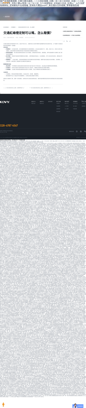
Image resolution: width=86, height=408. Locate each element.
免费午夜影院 (41, 157)
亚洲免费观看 (74, 274)
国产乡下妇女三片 (31, 154)
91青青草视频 (3, 271)
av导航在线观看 (48, 227)
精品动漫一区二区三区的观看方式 (33, 304)
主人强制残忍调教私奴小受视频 (52, 149)
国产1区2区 (79, 308)
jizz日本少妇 (33, 203)
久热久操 (9, 146)
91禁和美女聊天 (13, 274)
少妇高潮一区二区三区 (38, 386)
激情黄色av (29, 247)
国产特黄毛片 (21, 279)
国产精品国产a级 (54, 166)
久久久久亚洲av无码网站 (49, 334)
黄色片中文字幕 (75, 353)
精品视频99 (68, 258)
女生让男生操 (45, 215)
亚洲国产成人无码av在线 (78, 366)
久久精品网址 (7, 288)
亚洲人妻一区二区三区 (48, 331)
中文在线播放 (40, 185)
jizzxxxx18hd (26, 183)
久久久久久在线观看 (37, 334)
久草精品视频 (61, 168)
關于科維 (60, 2)
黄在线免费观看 (24, 178)
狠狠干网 (31, 288)
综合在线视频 (9, 289)
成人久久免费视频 (49, 253)
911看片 (4, 315)
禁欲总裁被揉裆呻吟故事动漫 (60, 320)
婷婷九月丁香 (61, 229)
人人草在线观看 (80, 202)
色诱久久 (22, 197)
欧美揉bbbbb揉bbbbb (39, 150)
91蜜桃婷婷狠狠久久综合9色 (14, 298)
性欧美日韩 (19, 210)
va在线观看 (28, 293)
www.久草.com (27, 307)
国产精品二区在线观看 (38, 160)
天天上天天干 (71, 173)
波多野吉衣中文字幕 (76, 269)
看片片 (61, 275)
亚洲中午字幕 (44, 319)
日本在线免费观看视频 (55, 251)
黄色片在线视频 (63, 287)
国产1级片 (19, 300)
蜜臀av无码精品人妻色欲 (61, 148)
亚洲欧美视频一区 (66, 327)
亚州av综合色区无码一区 (34, 159)
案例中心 (52, 2)
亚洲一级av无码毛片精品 (43, 147)
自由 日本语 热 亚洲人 (75, 205)
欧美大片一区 (27, 190)
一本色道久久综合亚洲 (12, 315)
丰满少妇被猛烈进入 (56, 236)
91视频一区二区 (31, 357)
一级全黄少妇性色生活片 (42, 154)
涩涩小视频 (6, 161)
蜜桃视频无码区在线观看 (27, 319)
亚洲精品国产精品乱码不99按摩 (9, 303)
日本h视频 (12, 319)
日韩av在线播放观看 (8, 351)
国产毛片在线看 (15, 388)
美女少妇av (42, 343)
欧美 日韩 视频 (26, 210)
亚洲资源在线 (37, 328)
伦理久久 (66, 273)
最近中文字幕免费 (31, 342)
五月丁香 (45, 179)
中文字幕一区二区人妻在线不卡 (61, 176)
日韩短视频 (53, 205)
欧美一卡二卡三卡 (35, 369)
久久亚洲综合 (81, 235)
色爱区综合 (16, 180)
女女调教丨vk (36, 201)
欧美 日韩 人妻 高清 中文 (55, 303)
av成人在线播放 (58, 145)
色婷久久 (6, 184)
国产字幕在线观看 (26, 148)
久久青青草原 (36, 170)
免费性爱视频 (10, 145)
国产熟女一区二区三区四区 (26, 161)
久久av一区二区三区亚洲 (48, 364)
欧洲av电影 (21, 157)
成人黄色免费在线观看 (46, 344)
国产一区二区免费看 (70, 361)
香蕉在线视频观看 (79, 148)
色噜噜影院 (50, 375)
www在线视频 (73, 171)
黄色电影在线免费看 (8, 243)
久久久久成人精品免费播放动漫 (44, 200)
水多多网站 (72, 272)
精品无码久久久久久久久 (19, 231)
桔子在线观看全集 (32, 147)
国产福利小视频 (45, 159)
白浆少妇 (43, 232)
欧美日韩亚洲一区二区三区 (40, 259)
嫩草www (69, 330)
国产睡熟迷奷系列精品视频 (32, 234)
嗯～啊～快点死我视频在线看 (16, 268)
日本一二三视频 (34, 210)
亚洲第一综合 (31, 378)
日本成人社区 (46, 166)
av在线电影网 (18, 154)
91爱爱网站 (77, 335)
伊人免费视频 (63, 243)
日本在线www (19, 203)
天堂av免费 (59, 174)
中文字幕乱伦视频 (79, 193)
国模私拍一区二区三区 (68, 231)
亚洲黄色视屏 (51, 336)
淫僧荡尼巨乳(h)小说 (29, 171)
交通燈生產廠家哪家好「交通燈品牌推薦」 (72, 33)
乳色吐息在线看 (52, 363)
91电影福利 (43, 201)
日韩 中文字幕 (4, 306)
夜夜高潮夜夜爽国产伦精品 (37, 273)
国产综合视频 (68, 154)
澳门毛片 (7, 319)
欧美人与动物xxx (16, 164)
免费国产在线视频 (15, 288)
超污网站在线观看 (14, 153)
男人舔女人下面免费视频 (43, 249)
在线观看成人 (4, 190)
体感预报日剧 (20, 151)
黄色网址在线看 (8, 226)
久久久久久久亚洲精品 (74, 150)
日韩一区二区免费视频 (47, 216)
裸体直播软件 (55, 316)
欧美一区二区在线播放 (36, 238)
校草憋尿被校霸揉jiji (57, 197)
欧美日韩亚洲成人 (13, 339)
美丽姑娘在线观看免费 (37, 248)
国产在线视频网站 (16, 357)
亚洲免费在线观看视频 (47, 258)
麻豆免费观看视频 (38, 180)
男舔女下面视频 (13, 173)
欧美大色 (49, 358)
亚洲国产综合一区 (56, 381)
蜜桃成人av (42, 194)
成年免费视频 (63, 306)
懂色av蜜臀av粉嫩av (7, 330)
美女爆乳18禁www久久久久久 (76, 241)
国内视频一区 (31, 330)
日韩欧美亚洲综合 (13, 333)
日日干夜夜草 (18, 244)
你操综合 (7, 368)
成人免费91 (64, 240)
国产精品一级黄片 (48, 185)
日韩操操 (82, 384)
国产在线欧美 (44, 260)
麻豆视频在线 (16, 197)
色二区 (70, 179)
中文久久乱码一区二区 (60, 201)
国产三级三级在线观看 (68, 197)
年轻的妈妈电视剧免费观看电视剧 (19, 361)
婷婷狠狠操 (17, 310)
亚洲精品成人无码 (79, 181)
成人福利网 (10, 192)
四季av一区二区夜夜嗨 (29, 299)
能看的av (22, 317)
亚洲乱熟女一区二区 (26, 177)
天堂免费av (64, 149)
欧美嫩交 (67, 268)
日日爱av (81, 274)
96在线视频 (3, 228)
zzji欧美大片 (53, 213)
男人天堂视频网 (72, 202)
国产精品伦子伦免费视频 (29, 389)
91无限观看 (34, 230)
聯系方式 (67, 105)
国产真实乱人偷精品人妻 (20, 234)
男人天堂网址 (26, 352)
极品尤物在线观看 (77, 248)
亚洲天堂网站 (31, 149)
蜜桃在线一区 (44, 167)
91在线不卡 (55, 229)
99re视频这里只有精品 (64, 163)
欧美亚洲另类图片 (45, 371)
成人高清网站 (3, 262)
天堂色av (57, 325)
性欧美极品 (5, 286)
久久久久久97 (7, 309)
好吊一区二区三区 (46, 153)
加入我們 (67, 110)
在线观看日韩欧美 (61, 288)
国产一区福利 (31, 287)
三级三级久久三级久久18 (43, 184)
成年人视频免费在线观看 (42, 360)
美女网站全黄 (55, 160)
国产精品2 (32, 183)
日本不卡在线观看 (32, 310)
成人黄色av (59, 272)
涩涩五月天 (34, 358)
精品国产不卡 (20, 255)
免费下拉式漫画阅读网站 (36, 198)
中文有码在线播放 (67, 358)
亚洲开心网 (64, 162)
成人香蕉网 (68, 208)
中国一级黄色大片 (21, 181)
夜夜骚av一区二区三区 (66, 329)
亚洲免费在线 (29, 380)
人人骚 (38, 324)
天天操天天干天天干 (62, 352)
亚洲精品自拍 (55, 301)
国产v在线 (7, 160)
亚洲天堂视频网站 (60, 363)
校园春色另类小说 (67, 295)
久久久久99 (63, 252)
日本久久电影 (11, 183)
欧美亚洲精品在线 (65, 207)
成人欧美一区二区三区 (57, 217)
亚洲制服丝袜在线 (35, 221)
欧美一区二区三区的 (17, 170)
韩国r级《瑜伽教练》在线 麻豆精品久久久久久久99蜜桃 (67, 167)
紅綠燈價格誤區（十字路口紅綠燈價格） (72, 37)
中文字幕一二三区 (42, 367)
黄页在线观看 (14, 336)
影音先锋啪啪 (13, 181)
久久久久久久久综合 (38, 247)
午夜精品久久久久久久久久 (30, 348)
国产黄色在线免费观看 (46, 381)
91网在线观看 (66, 181)
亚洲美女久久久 (10, 205)
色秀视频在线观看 (23, 330)
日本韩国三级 (68, 284)
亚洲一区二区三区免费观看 (63, 205)
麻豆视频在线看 (9, 222)
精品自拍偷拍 (38, 354)
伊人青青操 (27, 251)
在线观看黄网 (26, 243)
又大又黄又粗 (15, 213)
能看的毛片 (16, 176)
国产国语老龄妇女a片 (78, 200)
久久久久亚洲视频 (43, 276)
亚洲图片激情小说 (37, 175)
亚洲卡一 (20, 292)
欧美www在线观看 (34, 254)
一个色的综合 (26, 384)
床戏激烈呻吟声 (61, 368)
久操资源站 (10, 221)
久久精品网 (51, 267)
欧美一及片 (47, 299)
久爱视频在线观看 (21, 166)
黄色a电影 (53, 254)
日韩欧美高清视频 (33, 321)
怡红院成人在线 (62, 146)
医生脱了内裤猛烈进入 (18, 304)
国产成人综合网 (65, 158)
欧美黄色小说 (78, 151)
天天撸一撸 (18, 179)
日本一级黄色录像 (44, 263)
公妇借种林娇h (80, 199)
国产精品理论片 (19, 382)
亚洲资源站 (45, 165)
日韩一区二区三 (24, 285)
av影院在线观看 (69, 168)
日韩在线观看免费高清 (33, 285)
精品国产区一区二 (72, 296)
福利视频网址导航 (13, 184)
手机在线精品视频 (81, 187)
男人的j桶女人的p (10, 381)
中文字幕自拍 (54, 180)
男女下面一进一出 (45, 236)
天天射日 (52, 241)
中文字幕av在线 (73, 192)
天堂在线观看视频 (23, 156)
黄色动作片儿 (75, 215)
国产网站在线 (40, 314)
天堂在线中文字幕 (63, 283)
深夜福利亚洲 (52, 268)
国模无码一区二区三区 (61, 263)
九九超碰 (34, 279)
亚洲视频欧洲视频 (44, 234)
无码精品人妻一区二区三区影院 (56, 212)
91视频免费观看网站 (13, 165)
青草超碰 (38, 178)
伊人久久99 (81, 301)
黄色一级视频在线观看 (5, 236)
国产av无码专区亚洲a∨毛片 (42, 202)
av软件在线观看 (16, 152)
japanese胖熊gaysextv (49, 289)
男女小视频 (17, 354)
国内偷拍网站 (19, 183)
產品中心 (45, 2)
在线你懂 (18, 319)
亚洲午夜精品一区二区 (10, 147)
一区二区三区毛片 (68, 216)
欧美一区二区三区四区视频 (46, 170)
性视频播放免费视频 (14, 149)
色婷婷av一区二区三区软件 (66, 160)
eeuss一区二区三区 (36, 158)
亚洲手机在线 (52, 263)
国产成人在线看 (61, 284)
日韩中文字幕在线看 (67, 145)
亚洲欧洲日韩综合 (59, 171)
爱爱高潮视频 (81, 153)
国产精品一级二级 (40, 149)
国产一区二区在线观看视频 (60, 170)
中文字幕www (51, 362)
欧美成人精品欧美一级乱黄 (66, 340)
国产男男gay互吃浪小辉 (6, 207)
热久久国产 (70, 220)
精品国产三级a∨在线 (69, 247)
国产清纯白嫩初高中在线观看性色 (44, 378)
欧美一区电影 (71, 306)
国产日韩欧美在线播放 (54, 306)
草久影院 (55, 290)
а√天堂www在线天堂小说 (42, 330)
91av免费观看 (3, 385)
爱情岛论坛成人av (10, 162)
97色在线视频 (67, 219)
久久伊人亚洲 (48, 389)
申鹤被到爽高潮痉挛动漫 (17, 249)
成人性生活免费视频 (25, 198)
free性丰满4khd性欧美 (61, 244)
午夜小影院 (69, 288)
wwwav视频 (35, 219)
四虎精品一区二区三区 (76, 207)
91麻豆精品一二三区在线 (6, 280)
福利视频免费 (76, 145)
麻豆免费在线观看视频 (76, 175)
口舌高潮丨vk (36, 145)
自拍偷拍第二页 (50, 240)
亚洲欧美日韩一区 (26, 356)
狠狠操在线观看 (49, 162)
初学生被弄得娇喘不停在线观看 (8, 297)
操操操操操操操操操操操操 (53, 271)
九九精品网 (19, 308)
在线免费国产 (39, 251)
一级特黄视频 (57, 173)
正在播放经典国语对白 (35, 290)
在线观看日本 (59, 362)
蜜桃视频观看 (52, 293)
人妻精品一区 (25, 321)
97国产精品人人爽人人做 (60, 370)
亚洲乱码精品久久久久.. (54, 158)
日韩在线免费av (73, 246)
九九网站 (69, 170)
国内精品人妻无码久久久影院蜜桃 (67, 184)
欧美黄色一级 (71, 244)
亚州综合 (55, 356)
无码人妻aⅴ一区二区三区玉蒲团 (34, 179)
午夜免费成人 (49, 320)
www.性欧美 (36, 372)
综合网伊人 (25, 378)
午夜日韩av (3, 360)
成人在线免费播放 (49, 157)
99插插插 (82, 145)
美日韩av (76, 303)
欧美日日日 (63, 210)
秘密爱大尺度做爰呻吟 (41, 214)
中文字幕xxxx (20, 190)
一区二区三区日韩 (73, 158)
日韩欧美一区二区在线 (14, 386)
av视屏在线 (76, 253)
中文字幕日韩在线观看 (58, 369)
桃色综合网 (65, 192)
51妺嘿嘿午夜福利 (5, 156)
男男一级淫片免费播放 (48, 173)
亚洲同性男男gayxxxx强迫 (6, 252)
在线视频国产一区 (54, 322)
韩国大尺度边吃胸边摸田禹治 (67, 222)
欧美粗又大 (23, 152)
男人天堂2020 (80, 360)
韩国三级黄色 (72, 297)
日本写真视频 (33, 270)
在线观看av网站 (48, 242)
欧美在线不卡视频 (38, 289)
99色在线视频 (78, 161)
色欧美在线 (68, 198)
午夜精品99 (7, 255)
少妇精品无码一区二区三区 (69, 159)
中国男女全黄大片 (31, 181)
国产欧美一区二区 (24, 164)
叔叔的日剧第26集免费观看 (32, 341)
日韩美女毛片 (44, 145)
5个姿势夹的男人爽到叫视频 (33, 312)
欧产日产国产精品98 (12, 201)
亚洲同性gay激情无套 (15, 229)
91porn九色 (11, 154)
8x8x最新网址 (24, 246)
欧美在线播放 (37, 235)
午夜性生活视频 (81, 294)
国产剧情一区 (27, 369)
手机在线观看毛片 (65, 228)
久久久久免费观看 (17, 222)
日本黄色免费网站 (35, 294)
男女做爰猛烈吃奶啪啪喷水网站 (9, 240)
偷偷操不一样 (67, 275)
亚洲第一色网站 (31, 262)
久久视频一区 (37, 153)
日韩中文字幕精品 (23, 233)
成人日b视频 (49, 261)
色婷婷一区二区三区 (73, 283)
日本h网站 (16, 351)
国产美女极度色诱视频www (66, 322)
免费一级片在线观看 (25, 271)
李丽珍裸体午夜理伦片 (48, 233)
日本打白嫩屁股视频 (30, 162)
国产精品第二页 (68, 339)
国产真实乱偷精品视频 (76, 338)
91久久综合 (67, 165)
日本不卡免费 (47, 386)
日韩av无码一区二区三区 (73, 203)
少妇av (63, 187)
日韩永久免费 (26, 308)
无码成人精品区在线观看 (49, 275)
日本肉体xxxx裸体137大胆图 (66, 261)
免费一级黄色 (75, 198)
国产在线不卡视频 (14, 156)
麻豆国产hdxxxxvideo (80, 263)
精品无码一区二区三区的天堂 (57, 219)
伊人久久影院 (22, 238)
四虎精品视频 (63, 325)
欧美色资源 (24, 287)
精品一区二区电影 (31, 152)
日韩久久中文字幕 (14, 175)
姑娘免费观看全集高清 (60, 282)
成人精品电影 (77, 220)
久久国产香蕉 (29, 217)
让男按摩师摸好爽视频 (62, 226)
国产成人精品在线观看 (12, 348)
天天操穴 (53, 311)
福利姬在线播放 (53, 330)
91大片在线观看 (71, 210)
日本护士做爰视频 (34, 366)
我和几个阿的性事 (46, 228)
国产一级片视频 (48, 146)
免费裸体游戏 (7, 371)
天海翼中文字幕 (25, 267)
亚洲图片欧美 (28, 197)
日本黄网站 (81, 258)
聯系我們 (67, 2)
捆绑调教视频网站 (16, 270)
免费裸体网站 (38, 286)
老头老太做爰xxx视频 (79, 233)
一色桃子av (22, 340)
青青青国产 (55, 200)
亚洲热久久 (14, 151)
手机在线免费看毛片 (55, 189)
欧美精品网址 (27, 228)
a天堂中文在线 (56, 221)
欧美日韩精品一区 (12, 190)
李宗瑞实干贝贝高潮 (28, 207)
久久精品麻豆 (3, 145)
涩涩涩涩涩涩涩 (19, 322)
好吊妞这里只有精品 (59, 216)
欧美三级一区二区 (33, 267)
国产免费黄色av (72, 356)
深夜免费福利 (39, 152)
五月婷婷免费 (52, 249)
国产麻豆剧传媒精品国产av (57, 153)
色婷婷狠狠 (55, 146)
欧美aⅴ (40, 165)
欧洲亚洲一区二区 (32, 195)
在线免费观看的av (15, 258)
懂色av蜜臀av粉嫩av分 (8, 215)
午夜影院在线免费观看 (61, 218)
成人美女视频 (22, 351)
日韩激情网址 (21, 172)
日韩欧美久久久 (37, 161)
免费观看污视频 (28, 206)
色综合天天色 (62, 198)
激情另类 (67, 180)
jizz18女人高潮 (7, 170)
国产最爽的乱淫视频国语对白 (23, 191)
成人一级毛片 (71, 162)
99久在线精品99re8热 (43, 219)
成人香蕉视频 (25, 215)
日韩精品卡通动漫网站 (66, 367)
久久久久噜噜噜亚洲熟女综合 (25, 201)
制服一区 (69, 218)
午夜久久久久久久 (21, 312)
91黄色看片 (11, 159)
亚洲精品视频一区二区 (65, 347)
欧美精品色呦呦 (69, 279)
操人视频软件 (12, 167)
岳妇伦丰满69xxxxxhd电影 (6, 234)
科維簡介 (58, 105)
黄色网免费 (18, 148)
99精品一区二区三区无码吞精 (49, 199)
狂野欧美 (33, 148)
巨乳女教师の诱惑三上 (32, 205)
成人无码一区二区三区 (78, 284)
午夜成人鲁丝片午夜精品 (25, 227)
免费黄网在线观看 (81, 296)
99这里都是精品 (25, 272)
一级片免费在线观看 (9, 259)
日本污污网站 (11, 367)
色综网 (70, 227)
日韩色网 (38, 211)
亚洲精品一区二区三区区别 (21, 159)
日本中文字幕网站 (33, 246)
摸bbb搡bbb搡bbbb (71, 187)
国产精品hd (57, 365)
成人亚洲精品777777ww (59, 258)
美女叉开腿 (53, 277)
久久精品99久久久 (10, 199)
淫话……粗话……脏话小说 (26, 192)
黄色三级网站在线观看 (36, 212)
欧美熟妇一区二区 (54, 298)
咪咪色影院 (60, 152)
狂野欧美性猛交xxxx (37, 228)
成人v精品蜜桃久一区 (33, 229)
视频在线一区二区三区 (64, 255)
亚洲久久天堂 (46, 189)
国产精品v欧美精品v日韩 (49, 218)
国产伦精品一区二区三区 (77, 242)
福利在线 (28, 238)
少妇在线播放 (29, 166)
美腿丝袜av (42, 317)
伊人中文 (20, 352)
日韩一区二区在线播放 (7, 343)
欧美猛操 (30, 297)
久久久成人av (48, 246)
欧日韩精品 (20, 253)
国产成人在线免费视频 (39, 335)
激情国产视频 (21, 275)
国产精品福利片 (54, 198)
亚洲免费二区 (24, 354)
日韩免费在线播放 (17, 289)
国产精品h (59, 215)
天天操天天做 (57, 260)
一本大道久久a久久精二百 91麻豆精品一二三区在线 (39, 301)
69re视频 (43, 312)
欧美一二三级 (79, 208)
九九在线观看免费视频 (32, 261)
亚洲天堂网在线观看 (27, 160)
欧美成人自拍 (20, 228)
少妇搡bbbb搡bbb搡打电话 (72, 254)
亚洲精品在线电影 (44, 252)
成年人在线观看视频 (79, 375)
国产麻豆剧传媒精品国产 (25, 204)
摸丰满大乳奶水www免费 (24, 273)
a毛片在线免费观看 (68, 331)
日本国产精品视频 (48, 314)
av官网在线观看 (68, 383)
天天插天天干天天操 (39, 370)
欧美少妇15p (82, 324)
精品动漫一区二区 (8, 176)
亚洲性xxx (79, 282)
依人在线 (55, 384)
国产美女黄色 (6, 211)
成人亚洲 (56, 319)
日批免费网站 (11, 335)
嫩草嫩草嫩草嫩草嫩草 (18, 251)
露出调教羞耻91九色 (66, 260)
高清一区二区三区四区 (52, 163)
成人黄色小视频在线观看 (36, 311)
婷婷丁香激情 (70, 161)
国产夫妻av (6, 167)
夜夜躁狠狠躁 (54, 304)
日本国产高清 (26, 253)
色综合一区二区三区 (41, 320)
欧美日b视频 (26, 224)
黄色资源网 (19, 297)
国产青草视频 (74, 275)
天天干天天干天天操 (12, 228)
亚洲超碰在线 (29, 187)
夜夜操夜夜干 (45, 158)
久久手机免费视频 (76, 170)
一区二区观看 (60, 213)
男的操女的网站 (58, 307)
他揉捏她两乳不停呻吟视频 (40, 282)
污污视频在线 (30, 376)
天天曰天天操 (72, 183)
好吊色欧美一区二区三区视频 (50, 248)
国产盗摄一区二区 (76, 177)
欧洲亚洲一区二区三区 (44, 205)
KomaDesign (83, 139)
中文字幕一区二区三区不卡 (76, 165)
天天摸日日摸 (26, 186)
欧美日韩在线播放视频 (67, 300)
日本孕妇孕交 (79, 159)
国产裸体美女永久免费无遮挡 (13, 267)
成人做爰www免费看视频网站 (22, 290)
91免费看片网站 (76, 312)
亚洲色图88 (31, 180)
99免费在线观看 (17, 252)
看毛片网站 (16, 221)
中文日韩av (34, 165)
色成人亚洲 (72, 273)
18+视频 (81, 372)
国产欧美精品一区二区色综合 (8, 148)
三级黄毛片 (10, 231)
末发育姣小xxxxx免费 (38, 277)
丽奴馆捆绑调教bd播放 (25, 221)
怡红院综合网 (41, 265)
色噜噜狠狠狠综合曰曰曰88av (29, 174)
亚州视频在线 (57, 207)
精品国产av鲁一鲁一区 (67, 357)
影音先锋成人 (46, 198)
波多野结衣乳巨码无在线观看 (50, 247)
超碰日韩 (80, 229)
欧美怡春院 (48, 352)
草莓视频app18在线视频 (57, 295)
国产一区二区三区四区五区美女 (78, 188)
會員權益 (83, 108)
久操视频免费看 (75, 219)
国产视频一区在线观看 (73, 345)
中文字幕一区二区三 (21, 380)
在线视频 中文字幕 (54, 315)
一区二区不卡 (39, 148)
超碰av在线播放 (80, 183)
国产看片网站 (58, 364)
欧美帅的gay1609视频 (78, 317)
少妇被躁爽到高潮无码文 (71, 153)
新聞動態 (75, 2)
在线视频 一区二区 (15, 283)
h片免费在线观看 (72, 259)
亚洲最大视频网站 (20, 162)
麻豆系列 (74, 208)
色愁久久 (51, 290)
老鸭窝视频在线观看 (7, 276)
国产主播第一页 (22, 173)
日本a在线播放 (64, 297)
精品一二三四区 (18, 389)
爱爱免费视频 (19, 168)
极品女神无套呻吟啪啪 (68, 233)
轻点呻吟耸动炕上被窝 (11, 172)
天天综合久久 (66, 152)
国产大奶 (23, 293)
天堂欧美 (18, 174)
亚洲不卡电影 (45, 292)
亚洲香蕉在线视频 (16, 212)
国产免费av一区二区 (18, 343)
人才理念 (67, 108)
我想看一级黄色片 (19, 145)
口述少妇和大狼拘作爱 (37, 146)
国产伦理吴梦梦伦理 (7, 357)
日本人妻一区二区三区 (64, 188)
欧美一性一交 (60, 313)
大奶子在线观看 (52, 195)
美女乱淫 (81, 198)
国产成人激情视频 (36, 167)
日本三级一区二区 (67, 215)
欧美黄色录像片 (20, 150)
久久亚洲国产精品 (52, 177)
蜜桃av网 (68, 191)
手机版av (81, 217)
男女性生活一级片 (16, 272)
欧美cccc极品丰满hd (33, 361)
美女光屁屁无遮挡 (11, 203)
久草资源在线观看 (7, 316)
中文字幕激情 (54, 151)
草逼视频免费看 (70, 151)
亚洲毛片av (16, 198)
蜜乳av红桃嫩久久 (79, 270)
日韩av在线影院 (19, 299)
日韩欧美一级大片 (64, 206)
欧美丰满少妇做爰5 (44, 315)
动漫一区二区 (33, 226)
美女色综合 (40, 226)
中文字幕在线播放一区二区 (50, 152)
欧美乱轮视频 (52, 202)
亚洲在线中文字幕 (29, 282)
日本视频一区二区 (65, 175)
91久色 (66, 349)
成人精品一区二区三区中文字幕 (34, 218)
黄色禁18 (8, 151)
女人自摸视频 (80, 347)
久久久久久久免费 (47, 197)
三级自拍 (9, 248)
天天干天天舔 (65, 251)
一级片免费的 (52, 183)
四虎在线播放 (75, 154)
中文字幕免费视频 (73, 348)
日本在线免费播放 (48, 338)
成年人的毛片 (23, 296)
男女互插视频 (5, 341)
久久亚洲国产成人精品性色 (19, 187)
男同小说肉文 (82, 154)
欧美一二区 (12, 299)
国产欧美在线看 (58, 225)
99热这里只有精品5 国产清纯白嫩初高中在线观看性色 (59, 232)
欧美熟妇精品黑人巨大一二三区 (48, 324)
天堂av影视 (81, 185)
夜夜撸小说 (55, 261)
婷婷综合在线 (71, 193)
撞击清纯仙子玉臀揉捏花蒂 (71, 224)
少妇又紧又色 (65, 381)
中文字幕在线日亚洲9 (36, 268)
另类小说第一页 (58, 231)
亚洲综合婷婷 (69, 248)
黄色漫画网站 (8, 212)
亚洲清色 (48, 297)
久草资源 (9, 217)
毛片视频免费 (79, 247)
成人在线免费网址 (40, 162)
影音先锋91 (8, 177)
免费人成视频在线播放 (26, 298)
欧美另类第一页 (24, 149)
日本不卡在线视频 (53, 154)
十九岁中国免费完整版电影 (17, 294)
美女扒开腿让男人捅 (49, 273)
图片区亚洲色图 (31, 188)
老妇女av (79, 356)
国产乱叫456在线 (7, 257)
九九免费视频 (9, 180)
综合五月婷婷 (82, 298)
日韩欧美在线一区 (62, 193)
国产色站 (14, 312)
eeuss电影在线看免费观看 (70, 281)
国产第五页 (46, 226)
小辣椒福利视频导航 (28, 163)
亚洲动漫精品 (38, 287)
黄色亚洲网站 (20, 260)
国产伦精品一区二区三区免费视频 (42, 151)
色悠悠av (19, 147)
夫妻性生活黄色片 (15, 239)
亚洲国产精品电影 (46, 304)
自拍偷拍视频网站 (78, 216)
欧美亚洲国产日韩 (37, 350)
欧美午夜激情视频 (17, 349)
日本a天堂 (56, 185)
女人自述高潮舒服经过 (72, 252)
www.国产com (3, 325)
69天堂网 (53, 208)
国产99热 (50, 214)
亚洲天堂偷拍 (56, 210)
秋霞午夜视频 (43, 204)
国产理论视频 (61, 177)
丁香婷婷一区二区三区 (38, 187)
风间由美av (35, 317)
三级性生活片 (36, 283)
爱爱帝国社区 (4, 265)
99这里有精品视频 (41, 203)
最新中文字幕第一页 (27, 170)
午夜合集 (9, 385)
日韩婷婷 (48, 383)
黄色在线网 (31, 256)
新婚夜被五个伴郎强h (40, 327)
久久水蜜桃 (14, 355)
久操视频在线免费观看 (54, 292)
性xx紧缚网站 (19, 167)
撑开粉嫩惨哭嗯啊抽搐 (39, 176)
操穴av (44, 174)
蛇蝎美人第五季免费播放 (35, 215)
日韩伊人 (17, 195)
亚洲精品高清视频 (36, 232)
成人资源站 (46, 374)
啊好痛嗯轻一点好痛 (48, 308)
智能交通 (33, 105)
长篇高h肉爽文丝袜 (64, 276)
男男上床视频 (76, 333)
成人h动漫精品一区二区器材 (46, 210)
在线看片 (81, 343)
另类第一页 (12, 337)
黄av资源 (73, 327)
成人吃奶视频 (63, 214)
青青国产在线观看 (80, 273)
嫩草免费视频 (70, 303)
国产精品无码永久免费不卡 (24, 211)
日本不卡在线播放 (67, 225)
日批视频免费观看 (70, 166)
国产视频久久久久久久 (77, 157)
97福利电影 (30, 199)
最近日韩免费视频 (59, 321)
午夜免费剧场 (15, 217)
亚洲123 (44, 240)
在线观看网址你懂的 (16, 287)
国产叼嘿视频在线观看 (79, 331)
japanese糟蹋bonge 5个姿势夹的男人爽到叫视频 (22, 220)
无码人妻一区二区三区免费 (67, 234)
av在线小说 (37, 344)
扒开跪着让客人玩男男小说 (40, 288)
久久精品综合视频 (79, 309)
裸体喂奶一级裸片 (49, 207)
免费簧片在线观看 (77, 288)
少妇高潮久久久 (64, 189)
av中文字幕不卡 (65, 360)
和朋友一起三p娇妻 (26, 248)
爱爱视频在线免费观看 (41, 336)
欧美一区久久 (61, 180)
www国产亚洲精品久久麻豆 (63, 249)
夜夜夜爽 (25, 269)
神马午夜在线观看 (4, 173)
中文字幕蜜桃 (65, 272)
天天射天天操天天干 (14, 233)
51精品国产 (16, 192)
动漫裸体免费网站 (67, 186)
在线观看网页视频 (79, 222)
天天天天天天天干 (71, 174)
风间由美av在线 (45, 388)
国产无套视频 (81, 171)
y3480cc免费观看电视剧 (17, 269)
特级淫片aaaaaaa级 (39, 296)
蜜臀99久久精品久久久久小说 (38, 208)
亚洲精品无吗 (54, 383)
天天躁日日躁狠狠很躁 (52, 285)
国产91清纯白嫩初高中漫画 (62, 311)
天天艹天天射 (5, 256)
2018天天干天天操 (22, 331)
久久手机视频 (28, 266)
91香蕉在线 (78, 210)
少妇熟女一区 (50, 178)
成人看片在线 (60, 349)
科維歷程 (58, 108)
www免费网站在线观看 (37, 227)
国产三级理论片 (17, 327)
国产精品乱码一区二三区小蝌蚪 (9, 334)
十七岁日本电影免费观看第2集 (67, 178)
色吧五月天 (24, 229)
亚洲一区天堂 (50, 225)
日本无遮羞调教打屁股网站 (43, 243)
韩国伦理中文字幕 (47, 347)
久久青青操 (26, 216)
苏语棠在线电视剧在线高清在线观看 (17, 235)
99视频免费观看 (16, 261)
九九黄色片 (80, 176)
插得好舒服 (72, 311)
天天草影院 (3, 295)
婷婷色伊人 (65, 337)
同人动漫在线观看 (46, 354)
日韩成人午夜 (82, 206)
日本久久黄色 (38, 173)
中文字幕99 (33, 243)
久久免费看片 (16, 178)
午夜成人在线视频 (37, 166)
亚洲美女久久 (15, 340)
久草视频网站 (64, 259)
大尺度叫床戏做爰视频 (8, 354)
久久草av (51, 167)
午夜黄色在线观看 (81, 189)
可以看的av (33, 214)
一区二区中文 (37, 319)
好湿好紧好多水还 (16, 226)
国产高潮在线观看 (25, 214)
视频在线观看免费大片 (48, 175)
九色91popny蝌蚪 (39, 299)
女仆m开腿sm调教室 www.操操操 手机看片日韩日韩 (24, 236)
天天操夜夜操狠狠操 (14, 161)
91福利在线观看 (74, 194)
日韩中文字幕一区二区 (9, 382)
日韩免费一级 (67, 147)
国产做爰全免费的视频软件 (52, 312)
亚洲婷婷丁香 (41, 269)
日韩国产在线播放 (64, 172)
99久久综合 (67, 164)
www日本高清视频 (43, 172)
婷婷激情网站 (70, 239)
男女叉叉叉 (45, 212)
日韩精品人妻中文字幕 (50, 269)
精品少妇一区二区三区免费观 (15, 163)
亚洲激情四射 (40, 326)
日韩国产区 (17, 225)
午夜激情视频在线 (55, 228)
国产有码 (8, 375)
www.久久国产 (16, 285)
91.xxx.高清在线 (16, 353)
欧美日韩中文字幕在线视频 (24, 355)
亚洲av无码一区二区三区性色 (40, 353)
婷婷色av (4, 298)
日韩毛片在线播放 (60, 268)
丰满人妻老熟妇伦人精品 (16, 320)
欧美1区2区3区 (63, 161)
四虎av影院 (32, 303)
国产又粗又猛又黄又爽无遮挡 (73, 271)
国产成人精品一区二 (19, 259)
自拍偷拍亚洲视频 (61, 330)
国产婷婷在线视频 (12, 377)
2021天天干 (8, 164)
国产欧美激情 (18, 284)
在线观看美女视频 (52, 165)
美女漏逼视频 (53, 192)
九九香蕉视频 (17, 360)
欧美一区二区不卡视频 (46, 221)
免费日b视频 (57, 175)
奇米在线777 (19, 189)
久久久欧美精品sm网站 (79, 261)
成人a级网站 (72, 251)
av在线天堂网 (70, 148)
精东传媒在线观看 (12, 279)
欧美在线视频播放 (35, 280)
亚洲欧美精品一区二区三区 (25, 365)
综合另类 (48, 201)
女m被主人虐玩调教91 (38, 206)
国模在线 (57, 275)
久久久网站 (8, 249)
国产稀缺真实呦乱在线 (13, 358)
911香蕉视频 (15, 157)
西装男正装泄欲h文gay (37, 177)
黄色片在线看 (60, 281)
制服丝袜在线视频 (81, 147)
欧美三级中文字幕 (53, 287)
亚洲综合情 (7, 326)
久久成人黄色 (5, 174)
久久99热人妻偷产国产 (77, 190)
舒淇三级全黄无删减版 (66, 256)
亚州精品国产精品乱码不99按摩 (30, 222)
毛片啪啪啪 (83, 286)
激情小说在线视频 (32, 269)
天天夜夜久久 (37, 333)
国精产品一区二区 (59, 164)
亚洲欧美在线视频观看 (71, 385)
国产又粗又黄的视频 (70, 293)
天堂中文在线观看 (54, 243)
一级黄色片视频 (48, 160)
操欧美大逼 (50, 260)
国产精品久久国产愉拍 (53, 239)
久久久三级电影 (45, 161)
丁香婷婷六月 (6, 175)
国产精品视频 (53, 371)
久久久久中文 (27, 294)
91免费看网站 (53, 147)
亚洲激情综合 (80, 276)
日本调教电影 (47, 180)
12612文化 (75, 105)
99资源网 (29, 244)
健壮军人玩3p (11, 150)
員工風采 (75, 108)
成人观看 (64, 174)
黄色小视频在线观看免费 (11, 352)
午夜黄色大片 (28, 279)
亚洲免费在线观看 (11, 260)
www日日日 (65, 173)
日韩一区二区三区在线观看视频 (16, 369)
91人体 (13, 371)
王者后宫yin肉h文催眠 (46, 300)
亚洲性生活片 (30, 242)
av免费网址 (71, 349)
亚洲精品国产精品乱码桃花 (19, 146)
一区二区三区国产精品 (13, 218)
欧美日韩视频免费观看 (7, 198)
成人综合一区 (20, 171)
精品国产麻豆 (46, 377)
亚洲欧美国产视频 (57, 280)
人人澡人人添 (68, 334)
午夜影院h (11, 277)
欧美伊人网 (37, 220)
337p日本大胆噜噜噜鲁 (20, 242)
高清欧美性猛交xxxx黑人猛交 (66, 315)
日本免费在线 (57, 326)
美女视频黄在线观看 (74, 377)
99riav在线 (76, 280)
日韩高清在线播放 (54, 222)
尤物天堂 (72, 181)
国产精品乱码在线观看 (16, 160)
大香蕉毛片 (11, 306)
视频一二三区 (51, 325)
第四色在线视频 (78, 236)
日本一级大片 (26, 189)
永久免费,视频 (53, 226)
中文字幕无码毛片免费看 (16, 194)
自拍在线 (19, 314)
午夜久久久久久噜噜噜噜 (72, 350)
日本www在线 (58, 233)
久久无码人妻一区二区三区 (43, 245)
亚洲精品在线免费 (71, 199)
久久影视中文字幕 (73, 292)
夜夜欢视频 (61, 154)
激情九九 (24, 154)
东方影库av (45, 268)
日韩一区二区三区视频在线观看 (71, 213)
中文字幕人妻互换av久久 (65, 190)
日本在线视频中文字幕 (38, 207)
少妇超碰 (73, 268)
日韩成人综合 (70, 375)
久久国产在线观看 (54, 161)
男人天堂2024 (16, 313)
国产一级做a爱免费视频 (51, 309)
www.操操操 (33, 189)
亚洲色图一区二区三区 (44, 213)
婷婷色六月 (78, 162)
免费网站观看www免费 (11, 253)
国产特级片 (32, 385)
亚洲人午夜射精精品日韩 (25, 165)
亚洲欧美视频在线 (28, 145)
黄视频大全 (83, 312)
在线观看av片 (52, 159)
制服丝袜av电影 (54, 193)
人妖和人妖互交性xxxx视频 (78, 277)
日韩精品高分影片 (75, 378)
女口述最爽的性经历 (55, 256)
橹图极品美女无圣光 (8, 364)
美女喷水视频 (56, 347)
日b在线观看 (5, 311)
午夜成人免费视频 (51, 174)
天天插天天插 (8, 366)
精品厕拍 (28, 208)
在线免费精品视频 (26, 314)
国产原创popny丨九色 (55, 245)
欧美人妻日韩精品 (78, 357)
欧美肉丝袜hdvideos (59, 157)
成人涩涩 (49, 316)
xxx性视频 (7, 269)
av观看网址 (79, 164)
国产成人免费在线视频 (79, 313)
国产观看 (29, 232)
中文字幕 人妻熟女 (19, 350)
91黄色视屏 (36, 192)
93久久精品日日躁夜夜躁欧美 (37, 352)
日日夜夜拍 (77, 306)
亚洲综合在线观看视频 (48, 148)
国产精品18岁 (56, 214)
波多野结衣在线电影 (8, 178)
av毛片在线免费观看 (37, 275)
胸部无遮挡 (21, 282)
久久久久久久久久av (51, 194)
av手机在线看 (77, 239)
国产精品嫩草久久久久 (46, 211)
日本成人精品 (68, 212)
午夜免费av (46, 322)
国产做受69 (25, 344)
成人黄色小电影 (54, 238)
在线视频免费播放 (6, 321)
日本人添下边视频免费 (66, 265)
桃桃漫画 (62, 224)
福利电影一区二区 (11, 210)
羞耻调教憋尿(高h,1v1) (69, 270)
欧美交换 (33, 211)
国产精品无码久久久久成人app (33, 258)
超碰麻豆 (24, 245)
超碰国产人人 (68, 177)
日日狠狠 (24, 244)
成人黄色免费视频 (25, 225)
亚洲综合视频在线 (73, 206)
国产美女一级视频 (64, 348)
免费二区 (23, 258)
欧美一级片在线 (34, 253)
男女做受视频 (64, 355)
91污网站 (26, 157)
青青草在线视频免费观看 (48, 171)
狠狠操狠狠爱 (31, 316)
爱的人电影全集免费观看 (15, 246)
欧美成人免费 (73, 228)
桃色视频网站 (75, 186)
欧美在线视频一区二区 (53, 255)
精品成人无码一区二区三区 (66, 317)
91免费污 (75, 295)
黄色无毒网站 (29, 302)
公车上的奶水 (74, 180)
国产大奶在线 (3, 146)
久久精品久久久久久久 (22, 325)
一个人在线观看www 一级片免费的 (27, 185)
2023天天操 (73, 163)
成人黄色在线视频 (43, 224)
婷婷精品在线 (35, 190)
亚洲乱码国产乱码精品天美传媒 (30, 168)
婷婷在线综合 (76, 310)
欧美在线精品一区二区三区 (57, 156)
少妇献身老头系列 (54, 184)
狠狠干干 (47, 193)
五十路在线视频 (74, 152)
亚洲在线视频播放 (22, 184)
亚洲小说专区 (12, 166)
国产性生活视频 (6, 153)
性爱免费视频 (3, 340)
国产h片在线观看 (81, 385)
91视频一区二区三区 (44, 361)
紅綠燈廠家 (6, 29)
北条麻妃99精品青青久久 (50, 191)
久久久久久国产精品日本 (38, 266)
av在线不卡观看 (46, 156)
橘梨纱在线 (14, 171)
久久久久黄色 (27, 268)
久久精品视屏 (55, 354)
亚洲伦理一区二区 (34, 164)
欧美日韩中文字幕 (8, 304)
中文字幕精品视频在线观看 (18, 257)
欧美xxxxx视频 (78, 234)
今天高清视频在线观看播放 (38, 383)
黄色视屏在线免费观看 (51, 150)
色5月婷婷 (35, 265)
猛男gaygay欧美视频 (15, 200)
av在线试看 (38, 188)
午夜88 (81, 280)
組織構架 (58, 110)
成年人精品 (59, 159)
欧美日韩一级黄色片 (72, 282)
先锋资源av (13, 308)
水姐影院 (57, 178)
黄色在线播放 (7, 388)
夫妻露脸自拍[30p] (6, 312)
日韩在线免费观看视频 (49, 244)
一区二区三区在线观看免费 (26, 175)
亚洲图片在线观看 (29, 381)
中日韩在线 (47, 277)
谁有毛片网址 (3, 254)
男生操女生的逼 (73, 176)
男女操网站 (49, 356)
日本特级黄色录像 (28, 150)
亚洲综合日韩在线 (37, 217)
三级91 (50, 372)
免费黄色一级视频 (55, 323)
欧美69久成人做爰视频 (21, 199)
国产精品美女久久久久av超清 (75, 240)
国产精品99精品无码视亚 (10, 208)
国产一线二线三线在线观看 (19, 280)
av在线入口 (10, 251)
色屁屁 (53, 201)
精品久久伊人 (38, 171)
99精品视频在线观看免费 (21, 205)
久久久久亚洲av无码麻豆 (15, 356)
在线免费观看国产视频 (28, 289)
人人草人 (74, 339)
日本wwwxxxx (53, 215)
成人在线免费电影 (68, 253)
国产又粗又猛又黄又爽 (78, 179)
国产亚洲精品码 (37, 199)
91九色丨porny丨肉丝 (75, 221)
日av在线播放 (68, 157)
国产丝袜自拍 (46, 251)
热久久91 (74, 147)
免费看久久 (3, 381)
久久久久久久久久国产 (32, 213)
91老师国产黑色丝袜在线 (13, 271)
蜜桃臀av (10, 224)
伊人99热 (9, 347)
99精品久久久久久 (17, 243)
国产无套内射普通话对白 (64, 384)
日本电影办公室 (73, 189)
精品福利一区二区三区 (25, 219)
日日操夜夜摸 (70, 325)
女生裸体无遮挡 (8, 213)
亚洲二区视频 (80, 328)
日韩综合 (22, 295)
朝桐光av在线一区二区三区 (39, 297)
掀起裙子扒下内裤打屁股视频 (74, 146)
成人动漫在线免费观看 (42, 195)
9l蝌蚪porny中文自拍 (72, 149)
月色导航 (60, 192)
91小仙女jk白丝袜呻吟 (53, 224)
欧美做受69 (82, 253)
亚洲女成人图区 (7, 283)
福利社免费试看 (44, 372)
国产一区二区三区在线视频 (77, 326)
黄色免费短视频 (28, 167)
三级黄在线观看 (10, 342)
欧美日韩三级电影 (40, 384)
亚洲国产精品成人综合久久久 (27, 176)
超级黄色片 (3, 172)
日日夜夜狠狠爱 (64, 341)
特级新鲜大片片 (73, 211)
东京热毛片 (39, 331)
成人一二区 (60, 165)
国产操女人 (42, 164)
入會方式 (83, 105)
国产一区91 (28, 193)
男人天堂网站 (18, 324)
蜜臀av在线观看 (18, 306)
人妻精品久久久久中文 (62, 150)
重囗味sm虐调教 (29, 277)
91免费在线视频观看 (35, 186)
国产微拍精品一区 (29, 151)
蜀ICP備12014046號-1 (23, 139)
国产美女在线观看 (48, 190)
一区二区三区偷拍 (60, 208)
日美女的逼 (47, 241)
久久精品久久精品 (52, 288)
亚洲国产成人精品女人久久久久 (29, 200)
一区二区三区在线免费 (25, 358)
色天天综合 (51, 145)
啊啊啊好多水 (77, 197)
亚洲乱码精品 (60, 147)
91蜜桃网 (45, 177)
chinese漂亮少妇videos (20, 247)
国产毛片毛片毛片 (17, 384)
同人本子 (23, 179)
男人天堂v (67, 171)
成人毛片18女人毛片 (55, 252)
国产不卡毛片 (4, 284)
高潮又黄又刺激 (11, 168)
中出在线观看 (23, 213)
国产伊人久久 (75, 218)
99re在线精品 (5, 273)
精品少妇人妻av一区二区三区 (27, 153)
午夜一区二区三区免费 (43, 281)
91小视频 (9, 340)
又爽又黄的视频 (33, 157)
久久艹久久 (56, 190)
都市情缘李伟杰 (62, 151)
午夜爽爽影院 (36, 260)
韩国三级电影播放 (75, 255)
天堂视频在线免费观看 (80, 195)
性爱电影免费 (76, 227)
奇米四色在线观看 (32, 184)
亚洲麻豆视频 (43, 375)
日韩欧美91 (83, 227)
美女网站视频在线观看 (58, 335)
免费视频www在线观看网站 (13, 296)
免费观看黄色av (51, 204)
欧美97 (39, 236)
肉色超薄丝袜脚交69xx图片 (37, 191)
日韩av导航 (27, 203)
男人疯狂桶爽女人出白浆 (9, 195)
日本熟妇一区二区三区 (72, 298)
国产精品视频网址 (26, 212)
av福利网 (48, 208)
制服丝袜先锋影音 (7, 152)
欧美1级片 (58, 327)
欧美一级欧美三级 (34, 194)
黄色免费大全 (15, 185)
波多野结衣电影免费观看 (72, 238)
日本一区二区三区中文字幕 (42, 183)
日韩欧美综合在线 (70, 304)
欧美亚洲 (43, 186)
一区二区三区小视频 (19, 158)
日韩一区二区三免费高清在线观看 (54, 181)
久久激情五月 (29, 372)
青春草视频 (24, 147)
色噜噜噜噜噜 (32, 178)
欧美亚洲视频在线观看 (54, 234)
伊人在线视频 (26, 194)
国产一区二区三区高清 (13, 219)
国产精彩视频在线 (4, 386)
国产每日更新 (58, 366)
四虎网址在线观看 (11, 262)
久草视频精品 (18, 215)
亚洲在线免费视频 (31, 245)
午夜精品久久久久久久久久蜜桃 (70, 344)
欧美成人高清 (28, 172)
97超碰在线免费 (14, 302)
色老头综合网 (43, 163)
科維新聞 (75, 110)
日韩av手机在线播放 (22, 262)
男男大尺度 (29, 146)
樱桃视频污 (15, 347)
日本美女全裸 (27, 158)
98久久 (82, 271)
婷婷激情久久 (23, 218)
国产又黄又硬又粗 (20, 208)
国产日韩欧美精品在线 (54, 220)
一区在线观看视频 (77, 232)
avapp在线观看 (46, 298)
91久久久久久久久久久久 (43, 310)
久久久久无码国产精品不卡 (40, 302)
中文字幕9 (78, 166)
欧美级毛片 (54, 352)
